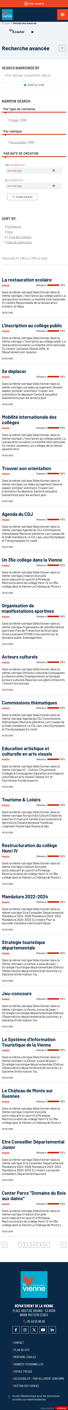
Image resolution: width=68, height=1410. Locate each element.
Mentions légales (25, 1357)
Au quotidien (18, 142)
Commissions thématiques (29, 702)
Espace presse (23, 1371)
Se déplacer (14, 371)
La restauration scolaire (27, 279)
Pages (14, 120)
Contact (19, 1342)
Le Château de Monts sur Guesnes (27, 1093)
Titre (10, 231)
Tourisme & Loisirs (21, 799)
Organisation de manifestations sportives (28, 608)
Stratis (61, 1408)
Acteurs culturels (20, 656)
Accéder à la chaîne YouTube (43, 1329)
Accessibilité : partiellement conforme (39, 1378)
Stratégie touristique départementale (23, 944)
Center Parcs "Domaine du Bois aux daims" (34, 1195)
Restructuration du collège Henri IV (29, 847)
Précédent (4, 1245)
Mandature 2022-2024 (25, 896)
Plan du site (22, 1350)
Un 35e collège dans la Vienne (32, 560)
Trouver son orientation (26, 468)
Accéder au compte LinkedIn (52, 1329)
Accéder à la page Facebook (16, 1329)
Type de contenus (20, 237)
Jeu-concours (17, 993)
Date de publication (19, 242)
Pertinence (14, 226)
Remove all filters (35, 84)
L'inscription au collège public (32, 325)
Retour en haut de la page (62, 1262)
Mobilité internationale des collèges (29, 419)
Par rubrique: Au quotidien (28, 75)
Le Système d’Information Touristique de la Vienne (28, 1042)
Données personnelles (28, 1364)
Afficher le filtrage (62, 48)
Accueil (6, 23)
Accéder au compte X (34, 1329)
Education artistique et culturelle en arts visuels (27, 751)
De (14, 164)
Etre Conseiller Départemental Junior (33, 1144)
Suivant (63, 1245)
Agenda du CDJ (17, 514)
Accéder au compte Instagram (25, 1329)
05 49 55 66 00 (35, 1321)
